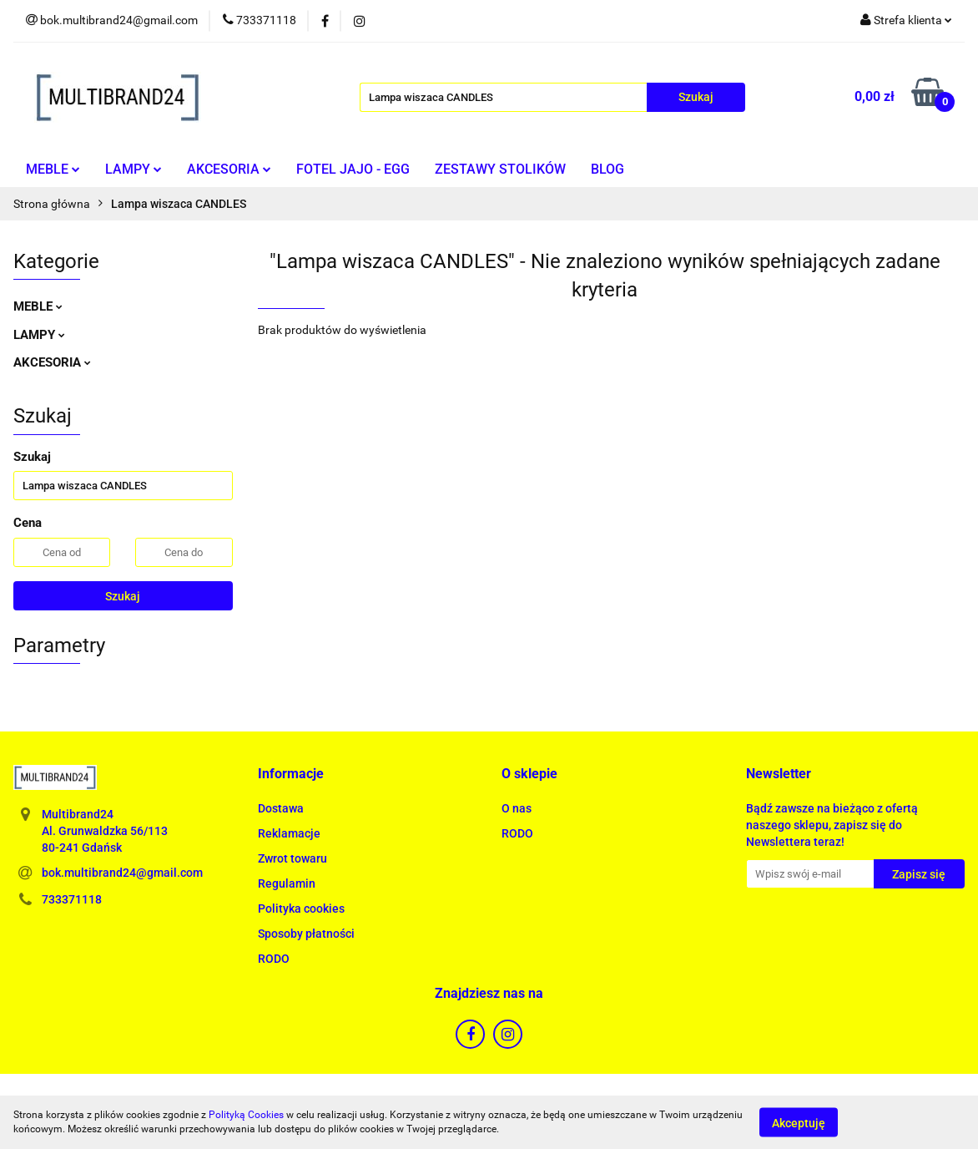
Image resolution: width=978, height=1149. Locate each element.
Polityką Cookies (246, 1115)
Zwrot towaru (292, 858)
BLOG (607, 169)
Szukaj (122, 596)
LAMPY (133, 169)
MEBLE (53, 169)
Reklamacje (289, 833)
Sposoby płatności (306, 933)
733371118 (72, 899)
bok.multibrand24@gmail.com (122, 872)
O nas (517, 808)
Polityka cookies (301, 908)
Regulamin (286, 883)
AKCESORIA (229, 169)
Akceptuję (798, 1122)
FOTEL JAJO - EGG (353, 169)
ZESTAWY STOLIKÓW (500, 169)
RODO (274, 958)
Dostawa (281, 808)
